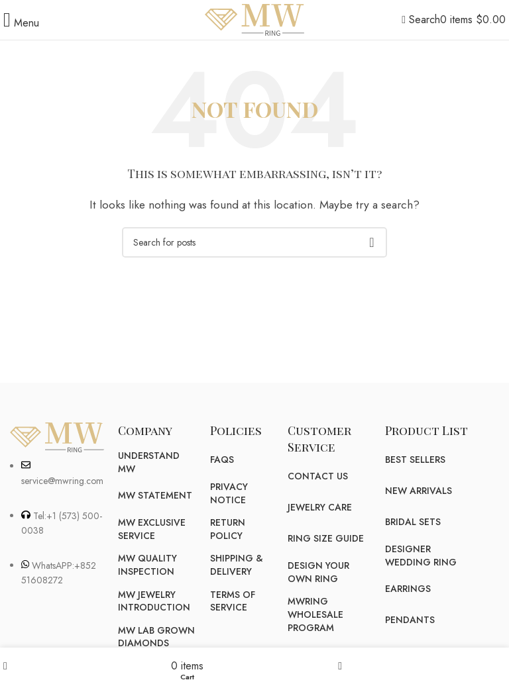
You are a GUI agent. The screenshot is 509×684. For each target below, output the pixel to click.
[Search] (421, 19)
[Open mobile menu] (21, 22)
